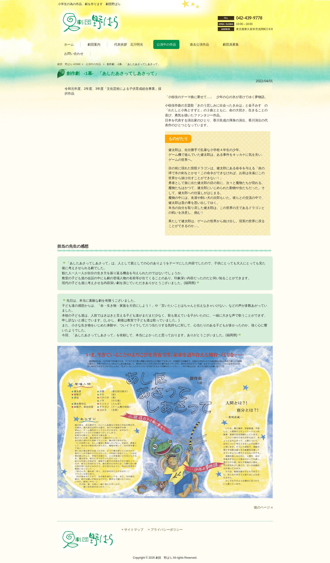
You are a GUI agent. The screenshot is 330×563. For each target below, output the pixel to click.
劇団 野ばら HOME (69, 64)
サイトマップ (133, 529)
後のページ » (263, 507)
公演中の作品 (93, 64)
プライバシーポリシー (167, 529)
